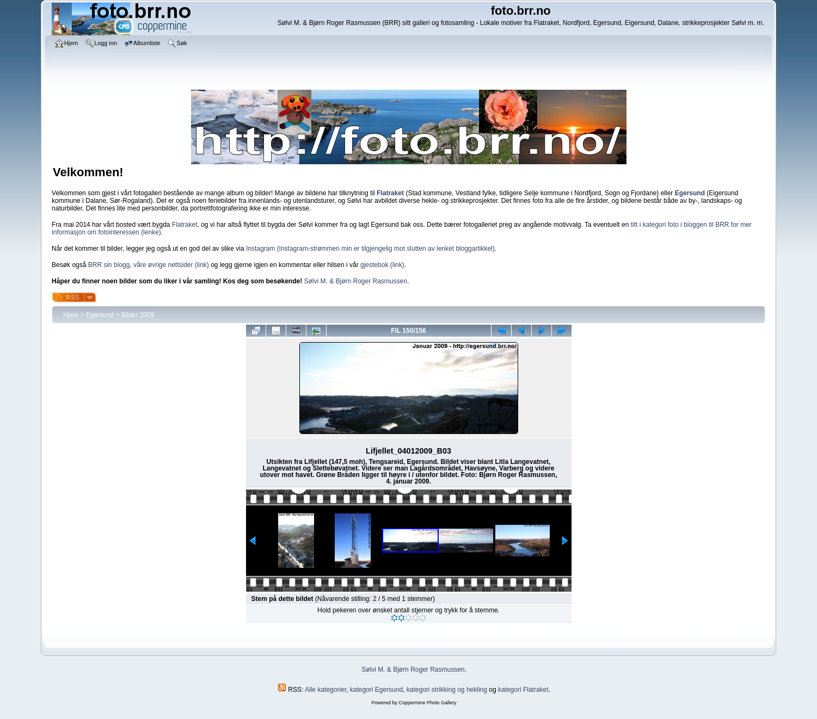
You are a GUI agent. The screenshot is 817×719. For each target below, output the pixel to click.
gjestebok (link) (382, 265)
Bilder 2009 (138, 315)
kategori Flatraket (523, 689)
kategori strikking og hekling (447, 689)
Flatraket (185, 224)
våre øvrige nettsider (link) (171, 265)
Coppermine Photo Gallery (427, 702)
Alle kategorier (325, 689)
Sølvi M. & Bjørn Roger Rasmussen (355, 281)
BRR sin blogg (109, 265)
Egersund (100, 315)
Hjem (70, 315)
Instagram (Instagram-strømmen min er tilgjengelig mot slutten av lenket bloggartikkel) (370, 248)
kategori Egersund (376, 689)
